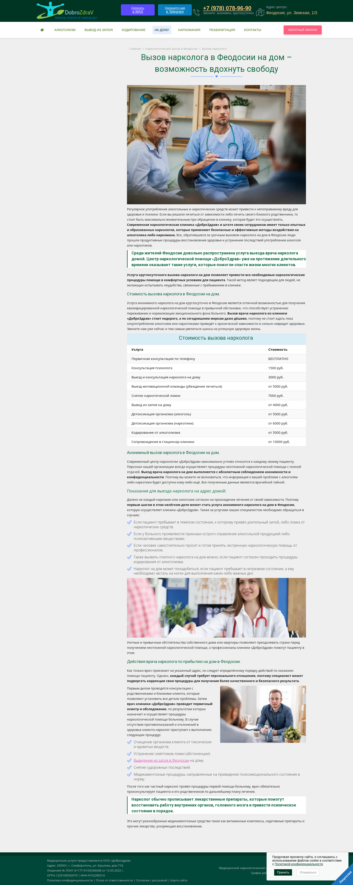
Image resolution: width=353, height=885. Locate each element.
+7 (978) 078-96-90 (227, 8)
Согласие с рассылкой (151, 880)
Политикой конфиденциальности (299, 864)
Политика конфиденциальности (70, 880)
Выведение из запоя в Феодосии (161, 760)
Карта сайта (178, 880)
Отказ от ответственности (114, 880)
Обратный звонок (302, 29)
